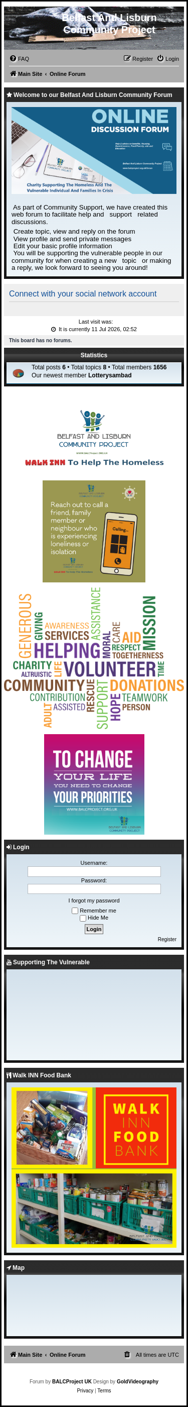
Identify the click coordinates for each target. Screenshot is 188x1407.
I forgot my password (93, 900)
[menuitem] (19, 59)
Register (167, 939)
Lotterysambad (110, 375)
